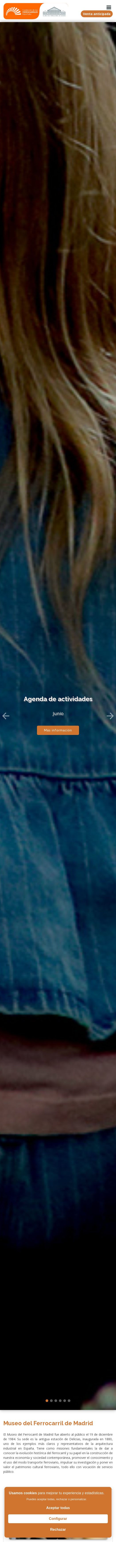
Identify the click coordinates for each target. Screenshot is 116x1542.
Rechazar (58, 1529)
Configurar (58, 1519)
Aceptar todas (58, 1508)
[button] (6, 713)
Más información (58, 728)
